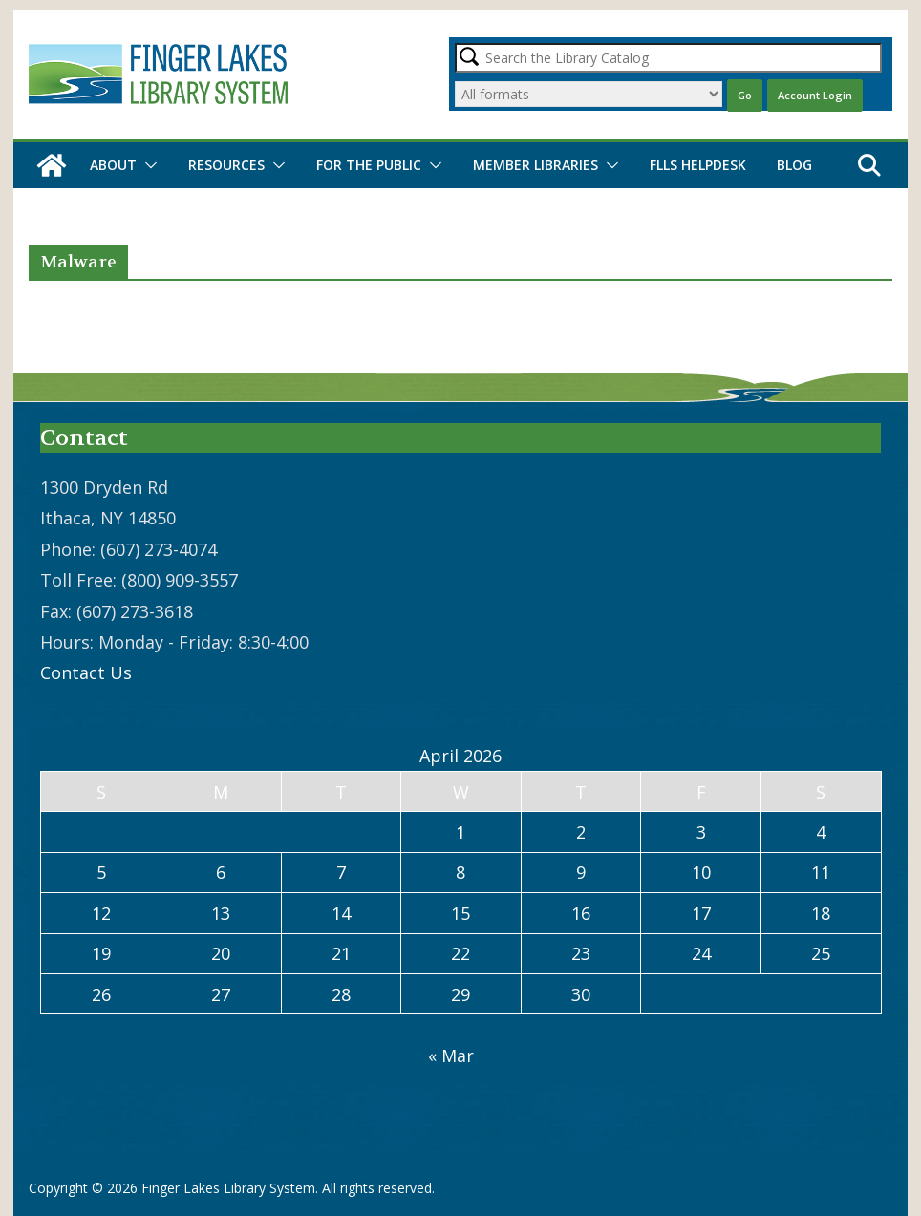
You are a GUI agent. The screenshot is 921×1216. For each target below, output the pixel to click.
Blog (794, 165)
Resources (226, 165)
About (113, 165)
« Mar (451, 1055)
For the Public (368, 165)
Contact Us (86, 672)
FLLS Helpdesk (698, 165)
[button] (147, 165)
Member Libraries (535, 165)
